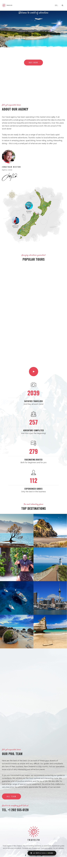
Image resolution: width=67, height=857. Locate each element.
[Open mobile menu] (57, 5)
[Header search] (62, 5)
